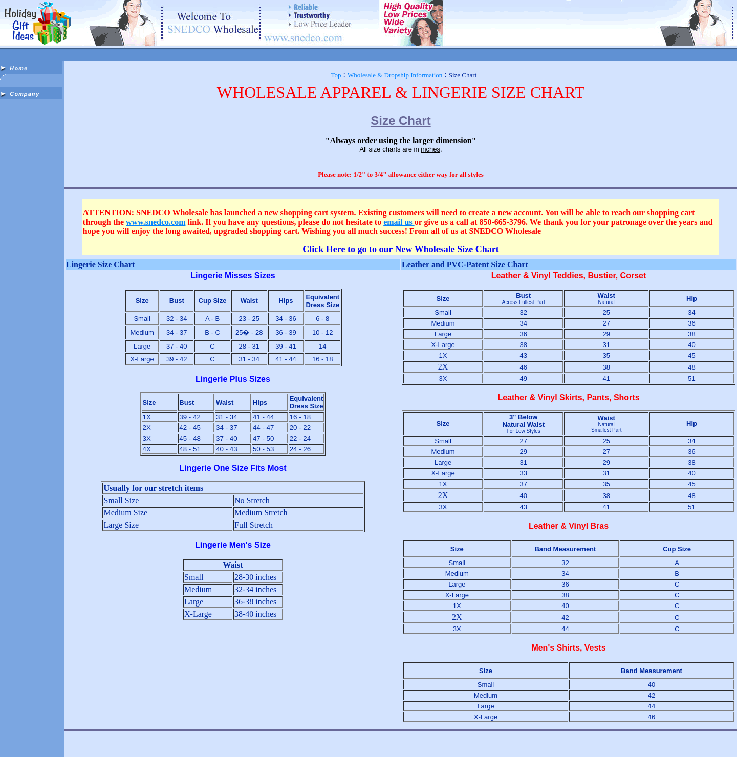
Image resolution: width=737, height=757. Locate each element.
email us (398, 222)
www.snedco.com (155, 222)
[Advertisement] (32, 256)
